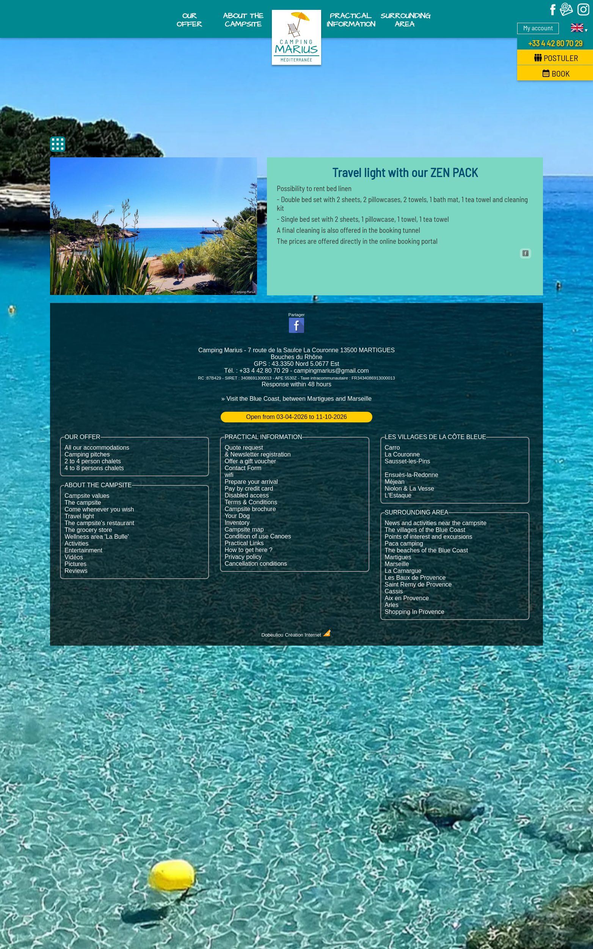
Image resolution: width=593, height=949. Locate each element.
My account (538, 28)
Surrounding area (405, 20)
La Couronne (402, 454)
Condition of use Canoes (257, 536)
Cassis (394, 591)
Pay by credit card (248, 488)
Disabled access (246, 495)
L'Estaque (398, 495)
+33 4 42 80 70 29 (555, 43)
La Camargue (403, 571)
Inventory (236, 522)
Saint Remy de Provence (418, 584)
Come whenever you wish (99, 509)
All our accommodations (96, 447)
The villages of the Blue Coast (425, 530)
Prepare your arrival (251, 481)
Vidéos (73, 557)
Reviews (75, 571)
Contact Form (242, 468)
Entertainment (83, 550)
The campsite (82, 502)
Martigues (398, 557)
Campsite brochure (250, 509)
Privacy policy (243, 557)
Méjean (395, 481)
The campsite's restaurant (99, 523)
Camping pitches (87, 454)
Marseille (397, 564)
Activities (76, 543)
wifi (228, 475)
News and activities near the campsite (436, 523)
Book (556, 73)
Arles (391, 605)
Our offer (189, 20)
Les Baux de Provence (415, 577)
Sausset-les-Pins (407, 461)
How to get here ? (248, 550)
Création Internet (308, 635)
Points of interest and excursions (428, 536)
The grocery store (88, 530)
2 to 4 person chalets (92, 461)
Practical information (351, 20)
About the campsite (243, 20)
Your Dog (236, 516)
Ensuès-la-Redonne (411, 475)
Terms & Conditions (250, 502)
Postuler (556, 58)
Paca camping (404, 543)
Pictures (75, 564)
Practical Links (244, 543)
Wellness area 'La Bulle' (96, 536)
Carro (392, 447)
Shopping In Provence (414, 612)
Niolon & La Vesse (410, 488)
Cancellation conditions (255, 563)
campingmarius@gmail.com (331, 370)
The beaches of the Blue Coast (426, 550)
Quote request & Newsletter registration (257, 451)
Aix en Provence (407, 598)
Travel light (79, 516)
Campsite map (244, 529)
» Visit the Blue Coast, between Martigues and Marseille (296, 398)
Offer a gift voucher (250, 461)
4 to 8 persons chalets (94, 468)
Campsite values (86, 496)
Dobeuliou (273, 635)
